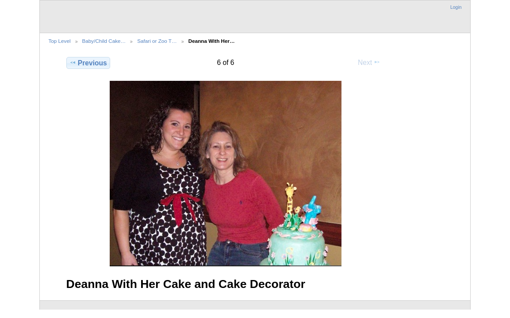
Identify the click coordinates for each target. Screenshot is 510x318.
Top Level (60, 41)
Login (455, 7)
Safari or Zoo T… (156, 41)
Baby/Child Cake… (104, 41)
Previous (88, 63)
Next (369, 62)
